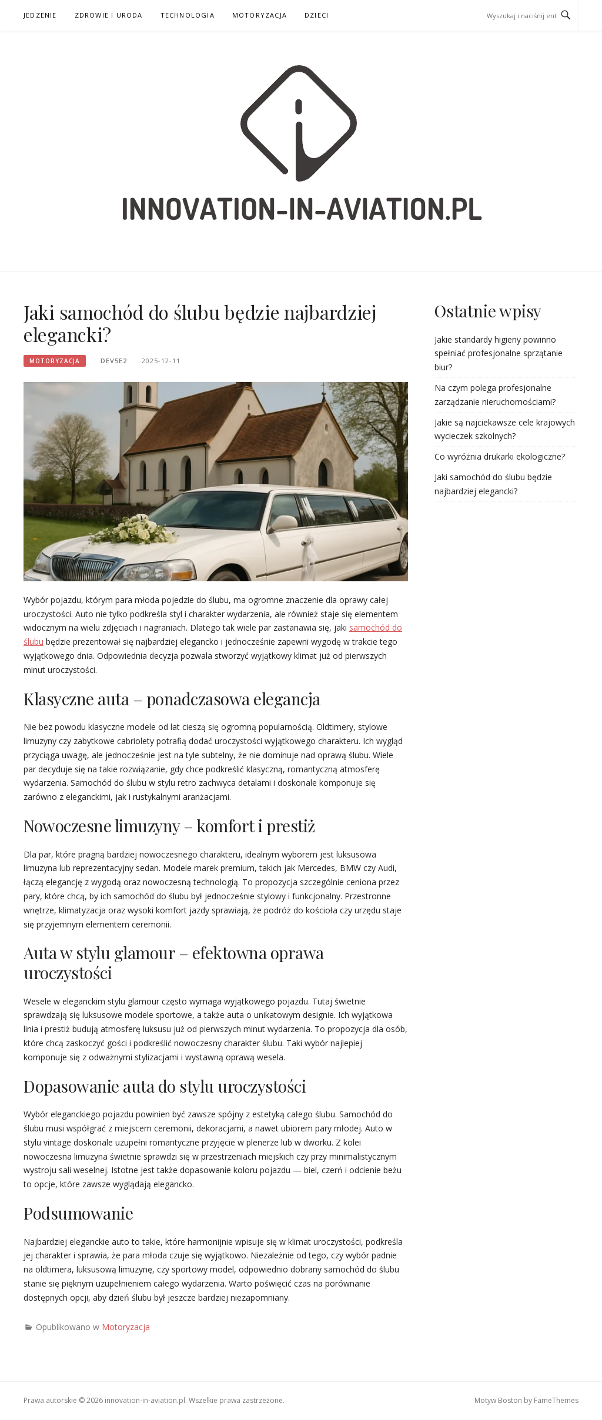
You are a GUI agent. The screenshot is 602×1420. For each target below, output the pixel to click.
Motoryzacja (259, 15)
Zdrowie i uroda (109, 15)
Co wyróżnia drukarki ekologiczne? (499, 456)
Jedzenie (40, 15)
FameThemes (556, 1400)
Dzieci (317, 15)
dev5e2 (114, 360)
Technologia (187, 15)
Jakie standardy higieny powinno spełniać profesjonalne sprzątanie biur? (498, 353)
